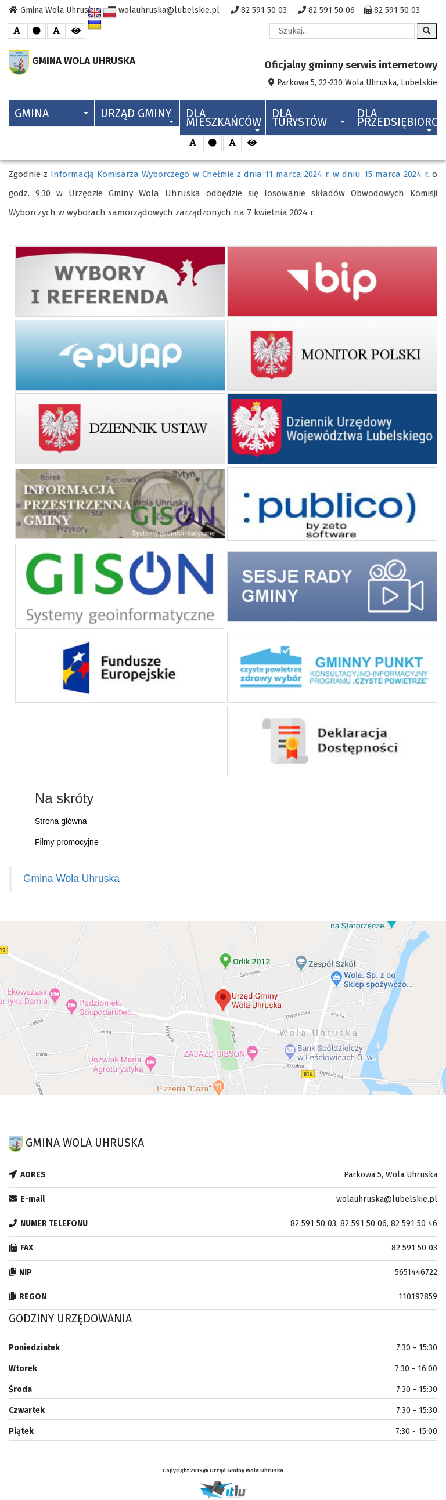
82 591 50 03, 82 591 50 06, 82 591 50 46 (363, 1223)
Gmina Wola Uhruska (71, 878)
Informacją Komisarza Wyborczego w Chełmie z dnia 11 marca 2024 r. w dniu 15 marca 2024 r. (240, 174)
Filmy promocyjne (67, 842)
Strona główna (61, 821)
